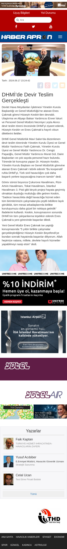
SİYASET (46, 537)
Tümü (33, 494)
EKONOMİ (59, 537)
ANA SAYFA (7, 537)
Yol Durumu (48, 12)
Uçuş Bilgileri (21, 12)
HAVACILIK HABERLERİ (27, 537)
